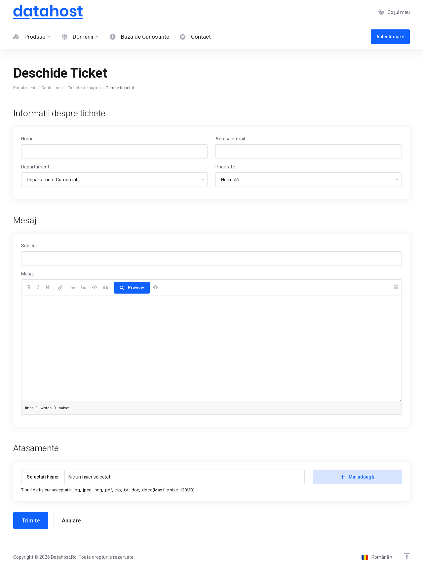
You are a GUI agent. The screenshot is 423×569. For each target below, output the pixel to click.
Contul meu (52, 87)
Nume (27, 138)
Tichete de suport (84, 87)
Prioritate (225, 166)
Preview (132, 287)
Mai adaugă (357, 477)
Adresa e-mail (230, 138)
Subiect (29, 245)
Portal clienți (24, 87)
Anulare (71, 520)
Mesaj (27, 273)
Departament (35, 166)
